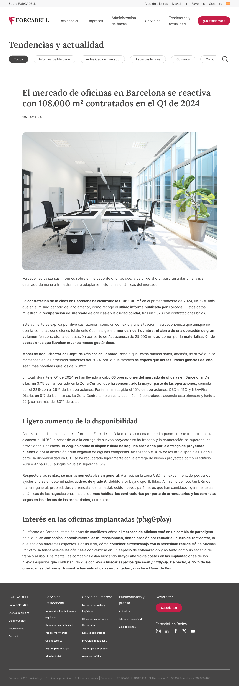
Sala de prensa (127, 626)
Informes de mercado (131, 618)
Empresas (95, 21)
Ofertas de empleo (19, 612)
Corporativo (214, 59)
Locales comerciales (93, 632)
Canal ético (107, 678)
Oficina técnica (53, 640)
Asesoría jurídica (91, 656)
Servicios (152, 21)
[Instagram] (158, 632)
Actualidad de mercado (102, 59)
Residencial (69, 21)
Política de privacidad (59, 678)
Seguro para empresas (95, 648)
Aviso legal (36, 678)
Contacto (215, 3)
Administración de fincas (124, 21)
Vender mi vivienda (56, 632)
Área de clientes (156, 3)
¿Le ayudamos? (214, 21)
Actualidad (125, 611)
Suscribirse (169, 607)
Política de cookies (86, 678)
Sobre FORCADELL (22, 3)
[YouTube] (193, 632)
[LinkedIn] (167, 632)
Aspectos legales (147, 59)
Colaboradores (17, 620)
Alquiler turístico (54, 656)
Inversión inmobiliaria (94, 640)
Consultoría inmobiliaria (59, 625)
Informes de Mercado (54, 59)
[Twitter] (184, 632)
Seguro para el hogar (57, 648)
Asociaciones (16, 628)
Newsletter (179, 3)
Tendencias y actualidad (179, 21)
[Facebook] (175, 632)
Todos (18, 59)
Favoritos (198, 3)
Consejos (183, 59)
